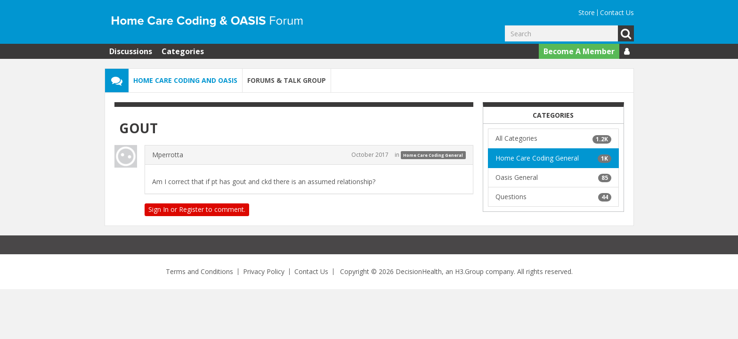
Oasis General (553, 177)
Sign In (158, 209)
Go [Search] (626, 33)
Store (586, 12)
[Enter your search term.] (561, 33)
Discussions (130, 51)
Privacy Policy (263, 271)
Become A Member (579, 51)
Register (191, 209)
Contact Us (617, 12)
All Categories (553, 138)
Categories (183, 51)
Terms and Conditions (199, 271)
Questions (553, 197)
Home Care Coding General (433, 155)
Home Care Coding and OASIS (185, 80)
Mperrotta (167, 154)
